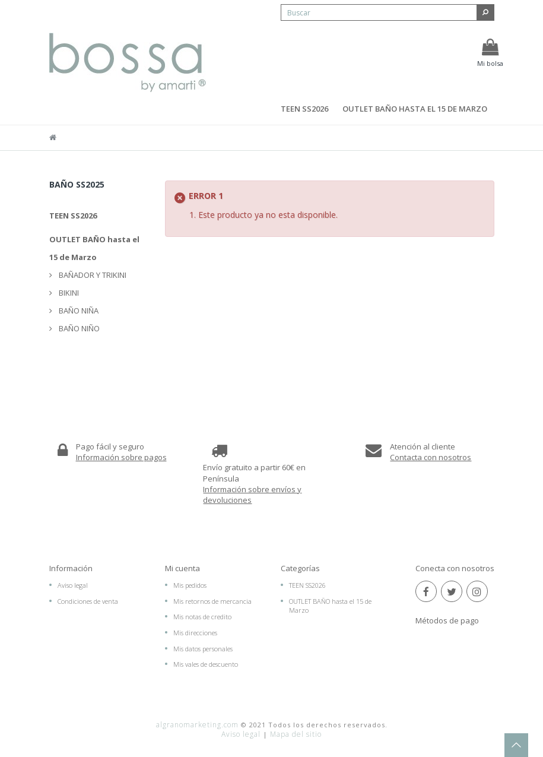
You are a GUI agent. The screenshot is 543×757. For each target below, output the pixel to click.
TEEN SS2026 (304, 108)
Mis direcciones (195, 632)
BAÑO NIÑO (78, 328)
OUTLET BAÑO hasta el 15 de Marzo (414, 108)
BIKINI (68, 292)
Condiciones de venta (88, 601)
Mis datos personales (203, 648)
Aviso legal (73, 585)
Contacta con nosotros (430, 457)
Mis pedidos (190, 585)
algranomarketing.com (197, 725)
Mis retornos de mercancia (212, 601)
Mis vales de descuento (205, 664)
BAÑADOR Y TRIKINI (91, 275)
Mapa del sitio (296, 734)
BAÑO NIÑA (78, 310)
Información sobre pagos (121, 457)
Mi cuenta (182, 568)
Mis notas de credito (202, 616)
